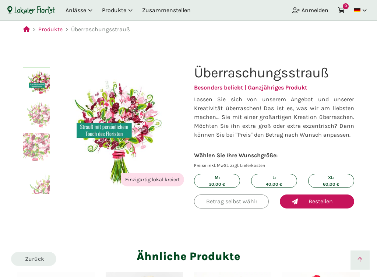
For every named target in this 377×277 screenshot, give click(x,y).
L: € (274, 181)
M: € (217, 181)
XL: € (331, 181)
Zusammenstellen (166, 10)
